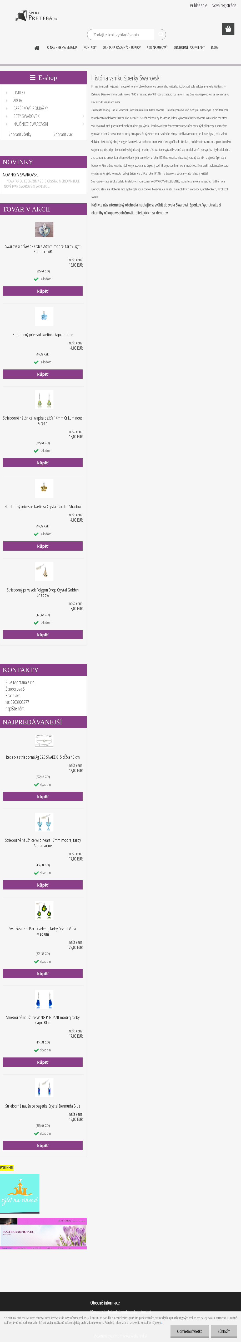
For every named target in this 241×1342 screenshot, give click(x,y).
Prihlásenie (198, 5)
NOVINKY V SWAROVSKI (20, 174)
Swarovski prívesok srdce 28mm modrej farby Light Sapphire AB (43, 249)
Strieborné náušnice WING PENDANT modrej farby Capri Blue (42, 1020)
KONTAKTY (90, 47)
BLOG (214, 47)
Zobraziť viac (63, 134)
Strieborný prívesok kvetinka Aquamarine (43, 334)
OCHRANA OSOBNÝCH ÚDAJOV (121, 47)
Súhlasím (224, 1331)
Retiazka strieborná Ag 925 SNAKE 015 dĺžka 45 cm (43, 757)
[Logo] (36, 19)
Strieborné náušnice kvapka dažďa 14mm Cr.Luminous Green (43, 420)
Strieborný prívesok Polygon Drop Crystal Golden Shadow (43, 592)
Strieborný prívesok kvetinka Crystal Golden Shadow (42, 506)
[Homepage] (37, 47)
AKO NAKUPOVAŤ (157, 47)
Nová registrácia (224, 5)
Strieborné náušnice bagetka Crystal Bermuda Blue (42, 1106)
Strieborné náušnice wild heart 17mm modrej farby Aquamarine (43, 843)
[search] (160, 35)
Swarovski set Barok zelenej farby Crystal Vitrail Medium (42, 931)
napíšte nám (15, 708)
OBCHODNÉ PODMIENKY (189, 47)
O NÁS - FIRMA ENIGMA (62, 47)
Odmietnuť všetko (189, 1331)
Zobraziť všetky (20, 134)
